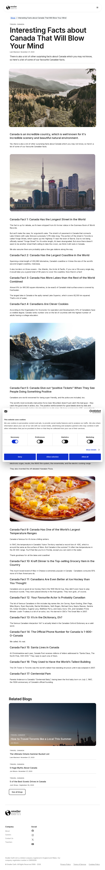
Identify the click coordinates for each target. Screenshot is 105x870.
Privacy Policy (65, 864)
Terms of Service (79, 864)
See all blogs (17, 792)
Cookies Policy (94, 864)
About (7, 831)
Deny (20, 457)
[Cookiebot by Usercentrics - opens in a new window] (91, 411)
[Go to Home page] (11, 7)
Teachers (8, 842)
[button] (97, 7)
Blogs (13, 18)
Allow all (85, 457)
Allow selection (52, 457)
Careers (8, 835)
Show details (91, 450)
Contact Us (9, 838)
